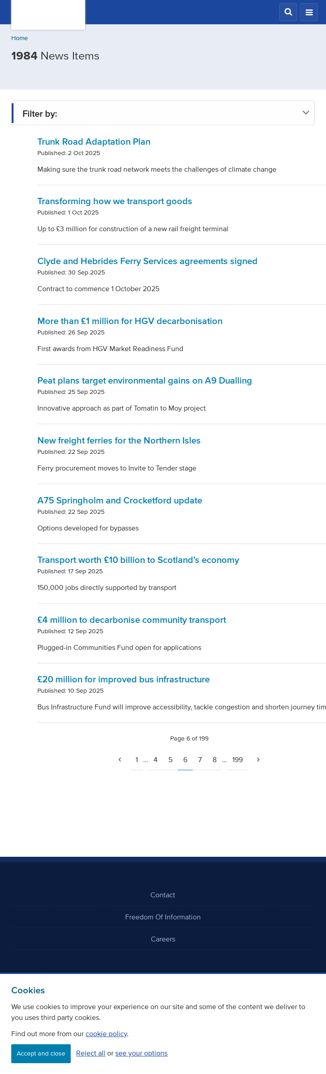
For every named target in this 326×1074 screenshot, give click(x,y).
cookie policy (106, 1033)
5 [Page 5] (170, 759)
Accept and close (41, 1053)
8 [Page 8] (215, 759)
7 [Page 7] (200, 759)
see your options (141, 1053)
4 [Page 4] (156, 759)
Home (19, 38)
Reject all (90, 1053)
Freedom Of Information (163, 917)
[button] (288, 12)
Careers (163, 939)
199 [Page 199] (237, 759)
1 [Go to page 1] (137, 759)
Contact (162, 895)
